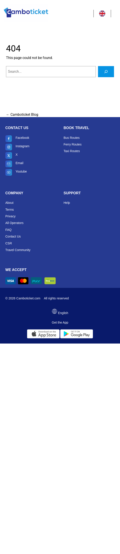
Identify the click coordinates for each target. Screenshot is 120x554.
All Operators (14, 223)
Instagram (17, 147)
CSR (8, 243)
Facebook (17, 138)
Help (67, 202)
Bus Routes (72, 137)
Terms (9, 209)
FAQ (8, 230)
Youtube (16, 172)
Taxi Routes (72, 151)
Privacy (10, 216)
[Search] (106, 71)
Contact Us (13, 236)
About (9, 202)
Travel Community (17, 250)
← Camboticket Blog (22, 114)
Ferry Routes (73, 144)
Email (14, 164)
